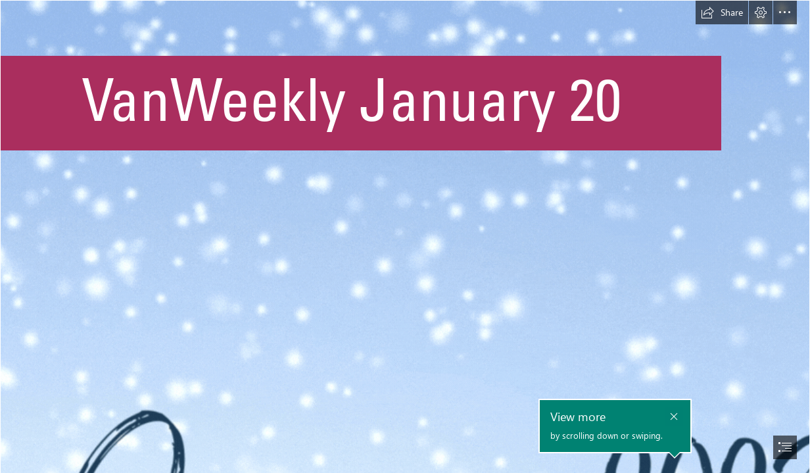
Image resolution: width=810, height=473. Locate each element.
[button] (722, 12)
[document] (405, 236)
